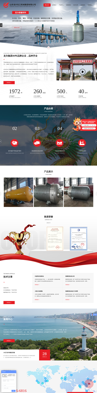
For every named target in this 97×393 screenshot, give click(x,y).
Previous (1, 25)
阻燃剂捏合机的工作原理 (71, 291)
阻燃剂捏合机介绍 (69, 276)
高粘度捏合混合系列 (37, 151)
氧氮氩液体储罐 (18, 208)
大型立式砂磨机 (39, 291)
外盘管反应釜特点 (39, 276)
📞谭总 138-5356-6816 (88, 128)
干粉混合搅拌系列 (60, 151)
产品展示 (48, 171)
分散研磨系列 (82, 151)
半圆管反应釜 (48, 208)
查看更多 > (9, 82)
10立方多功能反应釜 (9, 352)
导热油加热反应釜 (78, 208)
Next (96, 25)
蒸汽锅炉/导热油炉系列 (14, 151)
